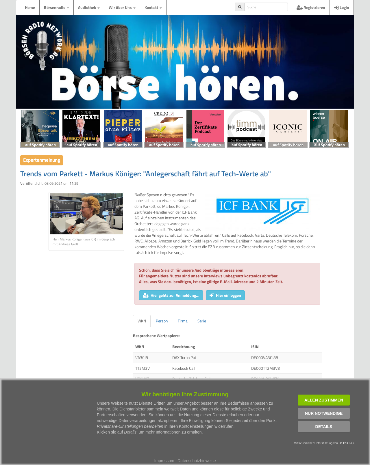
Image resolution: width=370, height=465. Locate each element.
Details (323, 426)
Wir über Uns (122, 7)
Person (162, 321)
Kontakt (153, 7)
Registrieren (311, 7)
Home (30, 7)
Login (341, 7)
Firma (183, 321)
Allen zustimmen (323, 400)
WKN (142, 321)
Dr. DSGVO (346, 443)
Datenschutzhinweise (196, 460)
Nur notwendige (324, 413)
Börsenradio (56, 7)
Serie (201, 321)
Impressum (164, 460)
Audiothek (89, 7)
